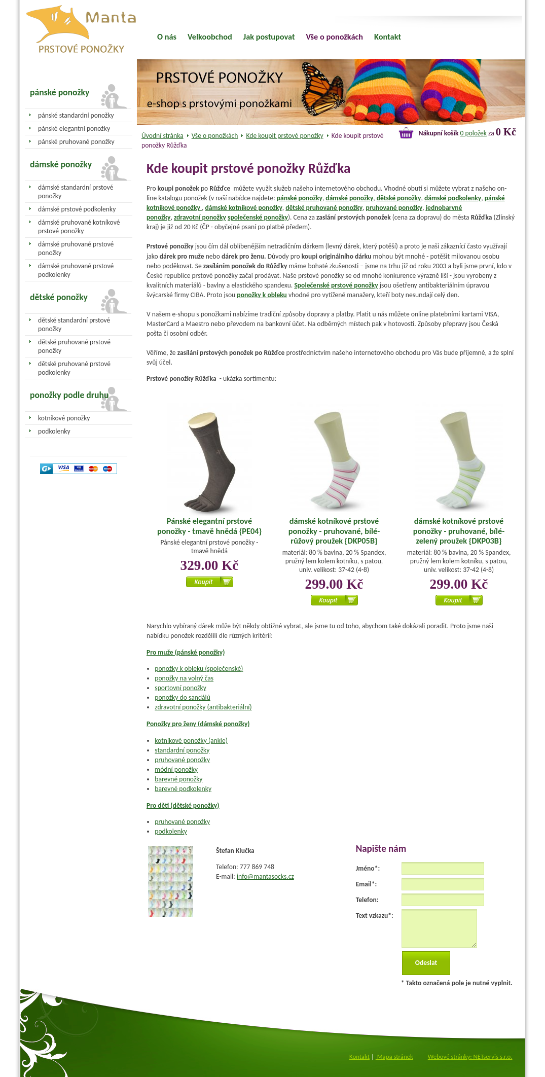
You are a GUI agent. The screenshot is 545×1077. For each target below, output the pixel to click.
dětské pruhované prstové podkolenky (74, 368)
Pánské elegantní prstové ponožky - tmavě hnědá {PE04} (209, 526)
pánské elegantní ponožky (74, 128)
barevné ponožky (178, 779)
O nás (166, 36)
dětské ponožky (399, 198)
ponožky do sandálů (182, 697)
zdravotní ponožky (200, 217)
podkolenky (171, 831)
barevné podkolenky (183, 788)
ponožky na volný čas (184, 678)
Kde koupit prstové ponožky (284, 135)
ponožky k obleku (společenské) (199, 668)
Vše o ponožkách (215, 135)
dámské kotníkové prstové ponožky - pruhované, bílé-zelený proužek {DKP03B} (458, 531)
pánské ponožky (299, 198)
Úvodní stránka (162, 135)
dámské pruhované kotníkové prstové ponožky (79, 226)
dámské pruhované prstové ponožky (76, 248)
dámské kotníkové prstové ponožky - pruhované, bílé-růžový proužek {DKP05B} (334, 531)
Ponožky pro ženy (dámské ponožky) (198, 724)
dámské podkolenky (452, 198)
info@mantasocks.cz (265, 876)
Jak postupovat (269, 36)
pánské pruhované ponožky (76, 141)
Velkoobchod (210, 36)
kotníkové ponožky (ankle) (191, 740)
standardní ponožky (182, 750)
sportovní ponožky (180, 688)
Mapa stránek (394, 1056)
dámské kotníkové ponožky (243, 207)
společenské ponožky (258, 217)
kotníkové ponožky (64, 418)
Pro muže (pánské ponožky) (186, 652)
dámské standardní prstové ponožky (75, 191)
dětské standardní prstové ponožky (74, 324)
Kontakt (387, 36)
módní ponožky (176, 769)
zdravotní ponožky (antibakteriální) (203, 707)
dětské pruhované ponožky (323, 207)
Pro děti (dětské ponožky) (183, 805)
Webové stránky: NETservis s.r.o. (470, 1056)
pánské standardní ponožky (76, 115)
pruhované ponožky (394, 207)
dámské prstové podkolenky (77, 209)
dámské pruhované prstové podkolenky (76, 270)
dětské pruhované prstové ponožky (74, 346)
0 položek (473, 133)
